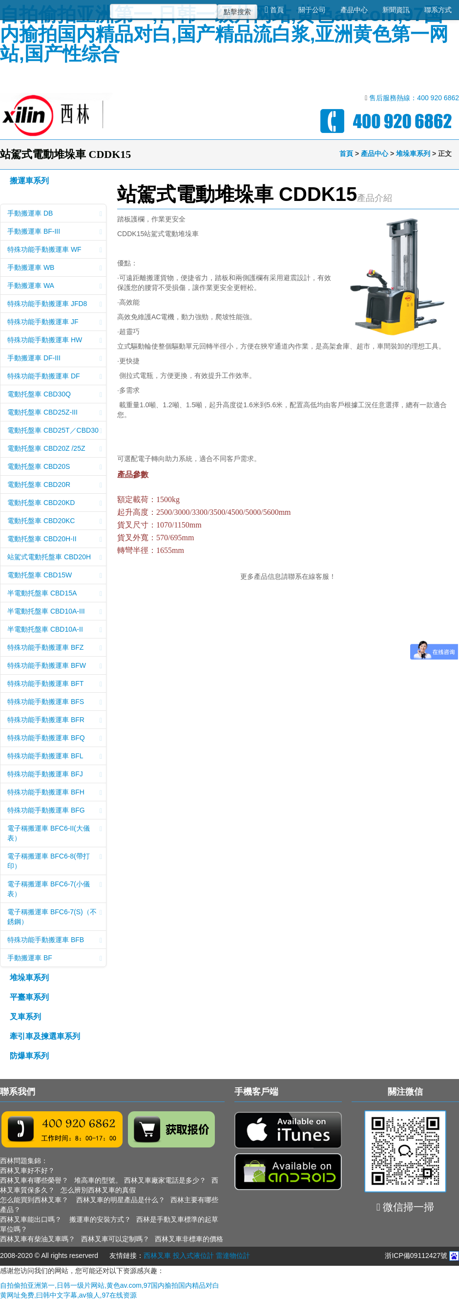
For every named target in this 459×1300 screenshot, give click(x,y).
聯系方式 (438, 10)
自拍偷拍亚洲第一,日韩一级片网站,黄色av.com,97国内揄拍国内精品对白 (109, 1285)
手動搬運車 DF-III (54, 359)
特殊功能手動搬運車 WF (54, 250)
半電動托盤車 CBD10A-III (54, 612)
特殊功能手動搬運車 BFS (54, 702)
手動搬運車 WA (54, 286)
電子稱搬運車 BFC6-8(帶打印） (54, 861)
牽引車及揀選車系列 (45, 1036)
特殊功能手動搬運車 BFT (54, 684)
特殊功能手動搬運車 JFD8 (54, 304)
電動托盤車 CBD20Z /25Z (54, 449)
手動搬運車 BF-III (54, 232)
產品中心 (354, 10)
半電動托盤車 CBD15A (54, 594)
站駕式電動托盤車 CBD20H (54, 558)
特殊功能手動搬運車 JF (54, 323)
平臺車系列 (29, 997)
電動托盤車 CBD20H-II (54, 540)
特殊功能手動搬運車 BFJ (54, 775)
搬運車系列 (29, 180)
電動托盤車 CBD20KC (54, 522)
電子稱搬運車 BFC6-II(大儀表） (54, 833)
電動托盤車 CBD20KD (54, 503)
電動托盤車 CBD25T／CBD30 (54, 431)
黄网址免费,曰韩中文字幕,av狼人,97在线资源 (68, 1295)
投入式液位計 (193, 1255)
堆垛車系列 (413, 153)
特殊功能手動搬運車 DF (54, 377)
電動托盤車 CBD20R (54, 485)
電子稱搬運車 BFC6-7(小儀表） (54, 889)
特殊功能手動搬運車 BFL (54, 757)
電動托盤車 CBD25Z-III (54, 413)
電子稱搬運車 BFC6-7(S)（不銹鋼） (54, 916)
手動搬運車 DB (54, 214)
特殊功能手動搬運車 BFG (54, 811)
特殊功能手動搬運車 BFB (54, 941)
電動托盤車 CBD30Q (54, 395)
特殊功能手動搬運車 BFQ (54, 739)
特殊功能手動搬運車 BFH (54, 793)
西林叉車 (157, 1255)
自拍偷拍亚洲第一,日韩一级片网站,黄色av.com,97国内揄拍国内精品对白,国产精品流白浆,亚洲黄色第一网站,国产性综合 (224, 34)
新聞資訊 (396, 10)
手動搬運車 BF (54, 959)
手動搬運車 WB (54, 268)
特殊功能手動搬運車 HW (54, 341)
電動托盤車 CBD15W (54, 576)
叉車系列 (25, 1017)
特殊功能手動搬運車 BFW (54, 666)
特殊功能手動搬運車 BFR (54, 721)
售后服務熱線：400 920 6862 (414, 98)
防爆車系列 (29, 1056)
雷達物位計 (233, 1255)
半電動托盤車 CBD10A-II (54, 630)
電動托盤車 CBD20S (54, 467)
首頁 (274, 10)
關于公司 (312, 10)
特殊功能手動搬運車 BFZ (54, 648)
